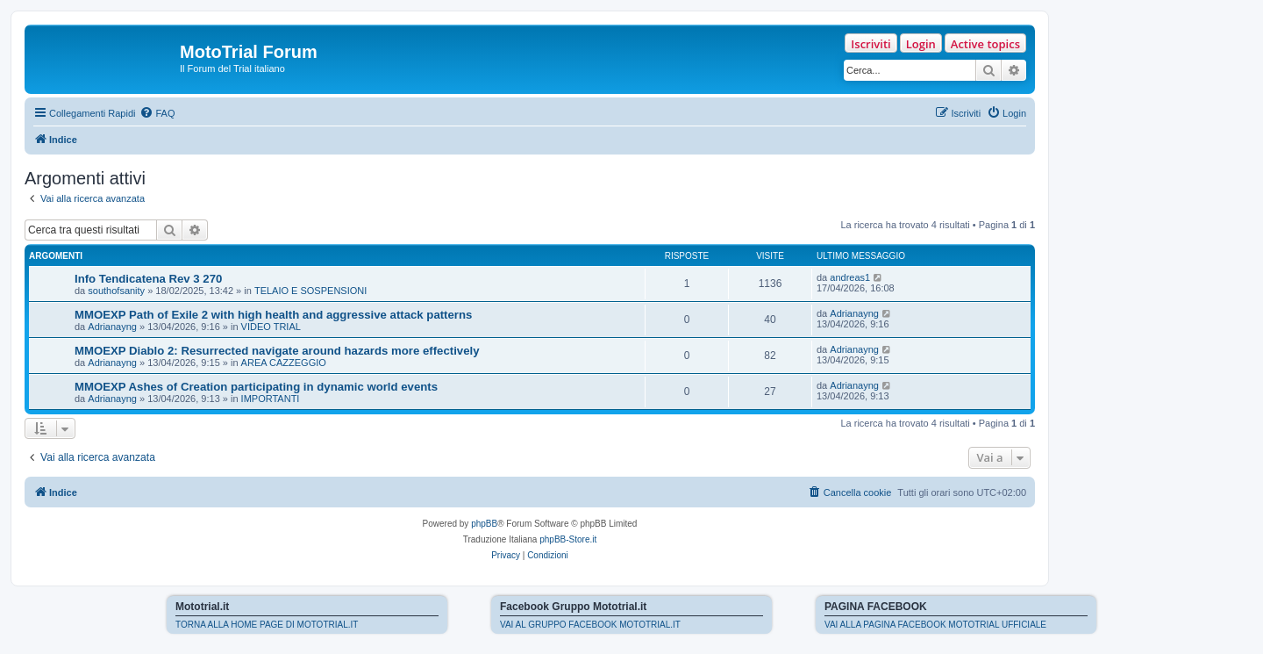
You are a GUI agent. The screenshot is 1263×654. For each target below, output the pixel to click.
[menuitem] (157, 113)
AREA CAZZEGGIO (283, 362)
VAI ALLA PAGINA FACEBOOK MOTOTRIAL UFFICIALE (935, 624)
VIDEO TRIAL (271, 326)
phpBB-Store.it (567, 539)
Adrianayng (112, 326)
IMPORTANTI (270, 398)
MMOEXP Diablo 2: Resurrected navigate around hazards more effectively (277, 350)
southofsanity (116, 290)
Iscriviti (870, 44)
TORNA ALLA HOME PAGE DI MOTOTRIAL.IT (266, 624)
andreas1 (850, 277)
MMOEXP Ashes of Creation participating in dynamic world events (256, 386)
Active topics (985, 44)
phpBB (484, 523)
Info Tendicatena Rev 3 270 (148, 278)
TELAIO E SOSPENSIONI (310, 290)
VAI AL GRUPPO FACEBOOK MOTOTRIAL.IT (590, 624)
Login (921, 44)
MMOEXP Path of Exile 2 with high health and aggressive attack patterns (273, 314)
